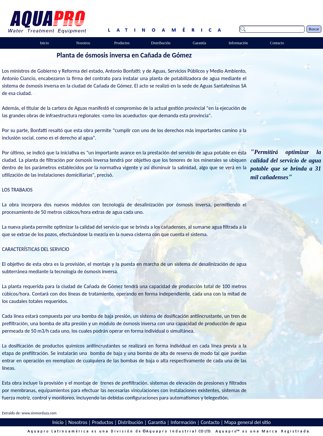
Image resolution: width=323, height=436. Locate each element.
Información (183, 422)
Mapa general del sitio (247, 422)
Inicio (58, 422)
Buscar (314, 29)
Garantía (157, 422)
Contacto (210, 422)
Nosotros (77, 422)
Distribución (130, 422)
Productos (102, 422)
